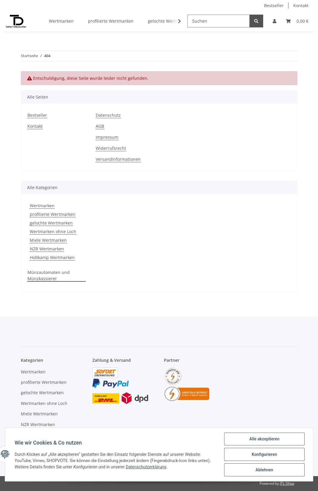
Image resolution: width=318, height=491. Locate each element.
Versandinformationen (118, 159)
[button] (274, 21)
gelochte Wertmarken (51, 223)
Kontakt (300, 5)
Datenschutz (108, 115)
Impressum (107, 137)
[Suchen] (218, 21)
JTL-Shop (287, 483)
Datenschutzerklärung (146, 466)
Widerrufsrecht (111, 148)
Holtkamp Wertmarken (52, 257)
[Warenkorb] (297, 21)
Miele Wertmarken (48, 240)
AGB (100, 126)
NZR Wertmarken (47, 249)
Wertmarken (42, 205)
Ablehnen (264, 469)
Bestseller (274, 5)
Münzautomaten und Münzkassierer (48, 275)
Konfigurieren (264, 454)
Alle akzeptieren (264, 439)
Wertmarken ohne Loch (53, 231)
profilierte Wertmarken (52, 214)
